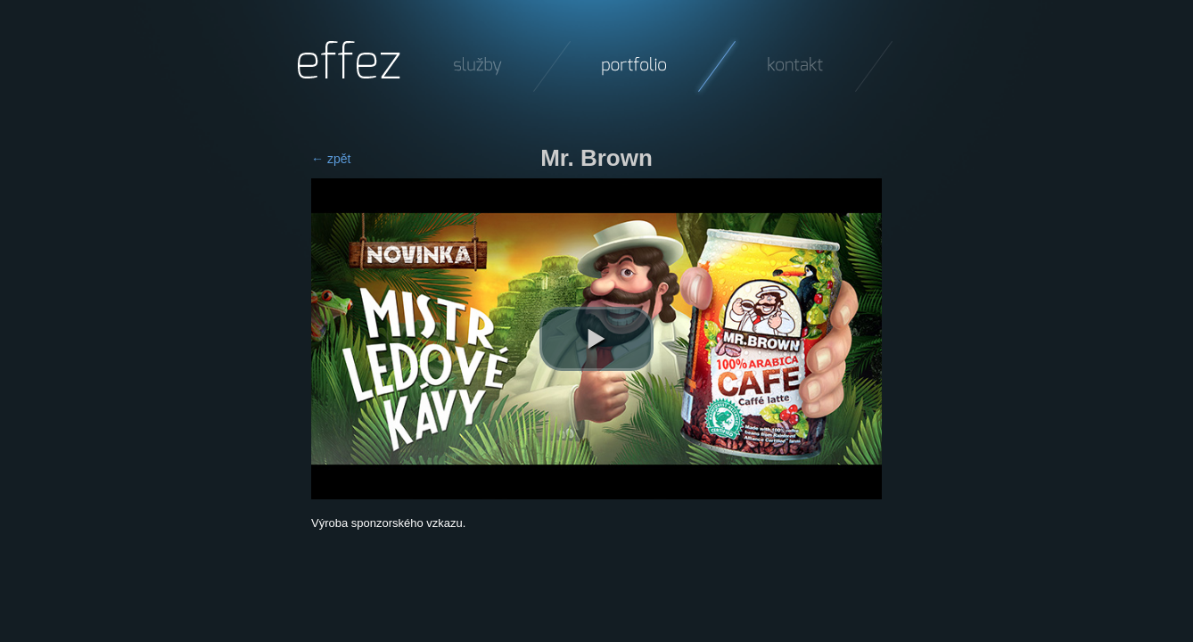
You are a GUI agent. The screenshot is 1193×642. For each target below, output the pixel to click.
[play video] (596, 339)
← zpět (330, 159)
